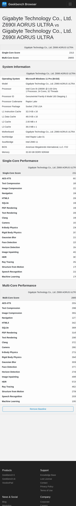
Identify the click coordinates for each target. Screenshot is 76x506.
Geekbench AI (8, 479)
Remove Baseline (38, 409)
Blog (4, 502)
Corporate (45, 502)
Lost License (46, 479)
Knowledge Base (48, 475)
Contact (43, 483)
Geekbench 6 (8, 475)
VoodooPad (7, 483)
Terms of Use (46, 490)
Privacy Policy (46, 486)
